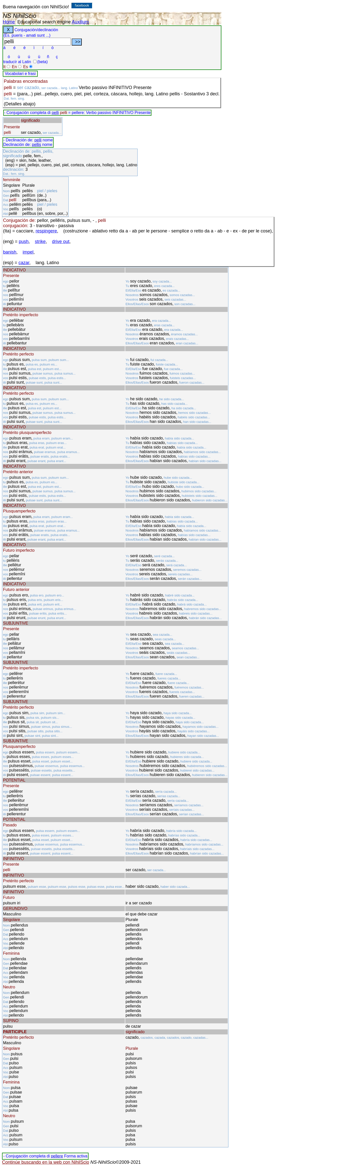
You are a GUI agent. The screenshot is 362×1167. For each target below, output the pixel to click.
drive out (60, 241)
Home (9, 21)
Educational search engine (44, 21)
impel (28, 252)
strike (40, 241)
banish (9, 252)
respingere (46, 230)
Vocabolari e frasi (20, 73)
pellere (57, 1156)
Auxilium (80, 21)
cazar (24, 262)
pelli (55, 112)
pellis (36, 144)
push (24, 241)
